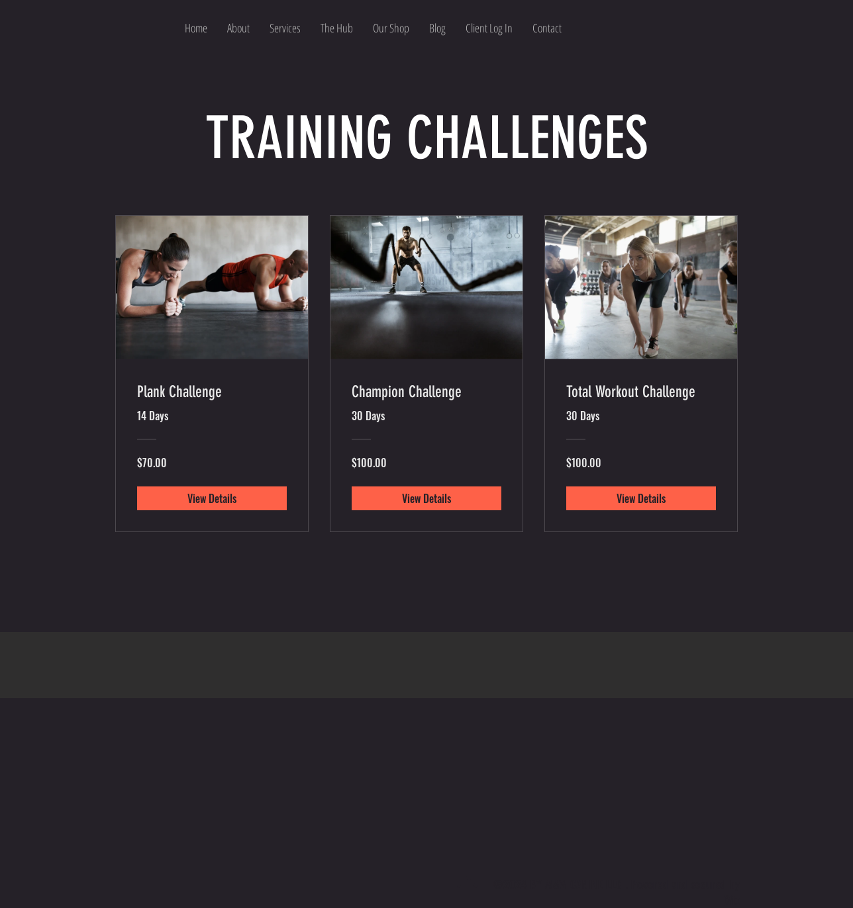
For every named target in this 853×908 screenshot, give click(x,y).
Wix (732, 900)
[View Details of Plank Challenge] (212, 498)
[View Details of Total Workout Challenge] (641, 498)
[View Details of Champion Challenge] (426, 498)
